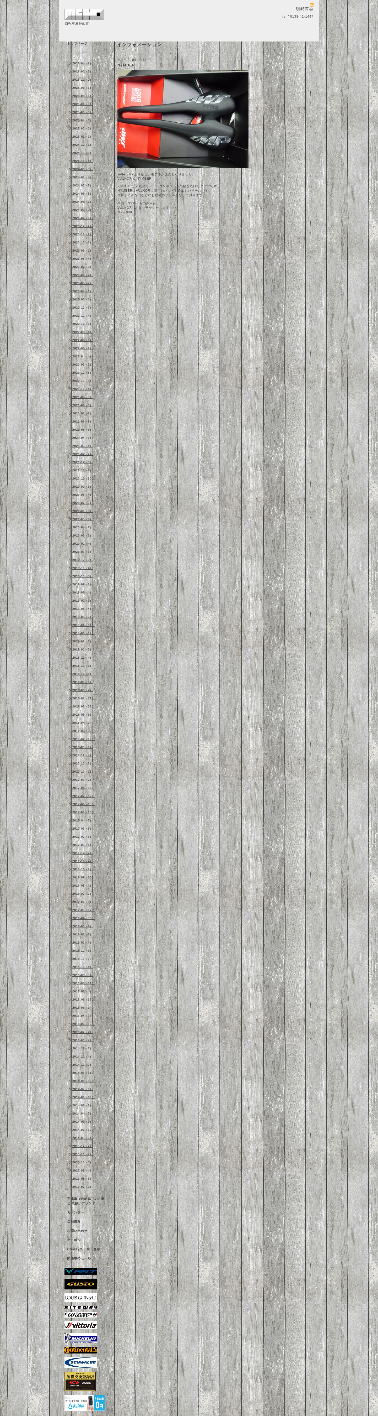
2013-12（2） (82, 1146)
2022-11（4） (82, 315)
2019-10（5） (82, 576)
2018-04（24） (83, 722)
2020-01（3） (82, 551)
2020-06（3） (82, 511)
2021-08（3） (82, 405)
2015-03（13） (83, 1023)
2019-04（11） (83, 625)
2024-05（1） (82, 201)
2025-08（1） (82, 95)
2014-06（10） (83, 1097)
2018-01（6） (82, 747)
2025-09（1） (82, 87)
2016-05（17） (83, 910)
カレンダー (75, 1212)
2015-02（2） (82, 1032)
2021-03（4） (82, 445)
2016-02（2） (82, 934)
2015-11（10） (83, 958)
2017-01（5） (82, 844)
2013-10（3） (82, 1162)
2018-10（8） (82, 673)
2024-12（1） (82, 144)
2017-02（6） (82, 836)
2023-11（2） (82, 234)
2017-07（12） (83, 796)
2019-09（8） (82, 584)
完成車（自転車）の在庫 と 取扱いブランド (86, 1201)
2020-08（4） (82, 494)
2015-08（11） (83, 983)
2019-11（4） (82, 568)
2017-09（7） (82, 779)
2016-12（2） (82, 853)
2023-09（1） (82, 250)
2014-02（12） (83, 1129)
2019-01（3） (82, 649)
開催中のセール (79, 1258)
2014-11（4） (82, 1056)
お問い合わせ (77, 1231)
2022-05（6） (82, 348)
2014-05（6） (82, 1105)
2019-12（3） (82, 559)
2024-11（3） (82, 152)
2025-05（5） (82, 112)
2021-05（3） (82, 429)
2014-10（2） (82, 1064)
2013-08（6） (82, 1178)
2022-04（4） (82, 356)
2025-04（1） (82, 120)
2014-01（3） (82, 1137)
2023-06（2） (82, 275)
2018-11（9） (82, 665)
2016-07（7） (82, 893)
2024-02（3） (82, 218)
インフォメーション (82, 53)
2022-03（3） (82, 364)
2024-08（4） (82, 177)
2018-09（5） (82, 682)
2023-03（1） (82, 299)
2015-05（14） (83, 1007)
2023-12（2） (82, 226)
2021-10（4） (82, 389)
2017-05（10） (83, 812)
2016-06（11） (83, 901)
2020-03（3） (82, 535)
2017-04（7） (82, 820)
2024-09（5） (82, 169)
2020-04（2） (82, 527)
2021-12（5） (82, 372)
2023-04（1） (82, 291)
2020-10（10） (83, 478)
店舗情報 (74, 1222)
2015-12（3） (82, 950)
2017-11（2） (82, 763)
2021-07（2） (82, 413)
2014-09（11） (83, 1072)
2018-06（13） (83, 706)
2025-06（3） (82, 104)
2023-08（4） (82, 258)
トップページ (77, 43)
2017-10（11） (83, 771)
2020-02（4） (82, 543)
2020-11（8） (82, 470)
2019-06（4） (82, 608)
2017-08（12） (83, 787)
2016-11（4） (82, 861)
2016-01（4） (82, 942)
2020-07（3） (82, 502)
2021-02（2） (82, 454)
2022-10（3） (82, 323)
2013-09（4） (82, 1170)
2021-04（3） (82, 437)
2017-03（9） (82, 828)
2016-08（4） (82, 885)
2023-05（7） (82, 283)
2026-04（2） (82, 63)
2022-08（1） (82, 340)
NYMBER (126, 65)
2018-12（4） (82, 657)
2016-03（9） (82, 926)
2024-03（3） (82, 209)
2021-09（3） (82, 397)
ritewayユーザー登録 (83, 1249)
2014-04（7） (82, 1113)
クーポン (74, 1240)
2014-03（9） (82, 1121)
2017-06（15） (83, 804)
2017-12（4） (82, 755)
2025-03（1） (82, 128)
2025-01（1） (82, 136)
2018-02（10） (83, 739)
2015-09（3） (82, 975)
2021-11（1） (82, 380)
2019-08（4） (82, 592)
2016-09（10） (83, 877)
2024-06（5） (82, 193)
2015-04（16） (83, 1015)
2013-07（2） (82, 1186)
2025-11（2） (82, 79)
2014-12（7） (82, 1048)
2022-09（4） (82, 332)
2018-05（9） (82, 714)
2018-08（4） (82, 690)
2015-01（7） (82, 1040)
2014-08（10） (83, 1080)
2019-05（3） (82, 616)
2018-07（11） (83, 698)
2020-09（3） (82, 486)
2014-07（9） (82, 1089)
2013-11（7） (82, 1154)
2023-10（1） (82, 242)
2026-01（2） (82, 71)
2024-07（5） (82, 185)
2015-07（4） (82, 991)
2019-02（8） (82, 641)
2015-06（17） (83, 999)
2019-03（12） (83, 633)
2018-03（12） (83, 730)
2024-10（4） (82, 161)
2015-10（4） (82, 967)
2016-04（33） (83, 918)
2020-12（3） (82, 462)
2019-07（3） (82, 600)
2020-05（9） (82, 519)
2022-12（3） (82, 307)
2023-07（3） (82, 266)
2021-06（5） (82, 421)
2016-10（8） (82, 869)
